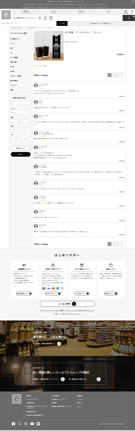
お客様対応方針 (30, 403)
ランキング (54, 11)
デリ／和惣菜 (14, 57)
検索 (63, 23)
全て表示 (26, 129)
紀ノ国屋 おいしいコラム (58, 400)
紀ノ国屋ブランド (15, 39)
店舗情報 (54, 403)
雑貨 (11, 90)
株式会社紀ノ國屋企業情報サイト (44, 344)
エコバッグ (13, 85)
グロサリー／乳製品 (15, 76)
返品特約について (109, 293)
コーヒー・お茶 (25, 27)
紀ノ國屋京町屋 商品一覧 (77, 380)
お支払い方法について (51, 293)
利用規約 (28, 396)
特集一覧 (81, 11)
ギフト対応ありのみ (15, 138)
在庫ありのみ (15, 129)
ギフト (109, 11)
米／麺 (12, 71)
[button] (120, 75)
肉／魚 (12, 66)
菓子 (11, 48)
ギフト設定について (80, 293)
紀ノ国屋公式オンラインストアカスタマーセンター (36, 408)
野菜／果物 (13, 62)
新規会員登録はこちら (22, 293)
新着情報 (26, 11)
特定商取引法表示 (31, 412)
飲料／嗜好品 (18, 27)
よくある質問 (64, 304)
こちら (78, 314)
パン (11, 52)
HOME (11, 27)
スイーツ (12, 43)
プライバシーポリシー (32, 400)
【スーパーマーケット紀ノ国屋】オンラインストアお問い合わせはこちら (67, 310)
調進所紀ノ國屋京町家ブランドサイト (46, 380)
